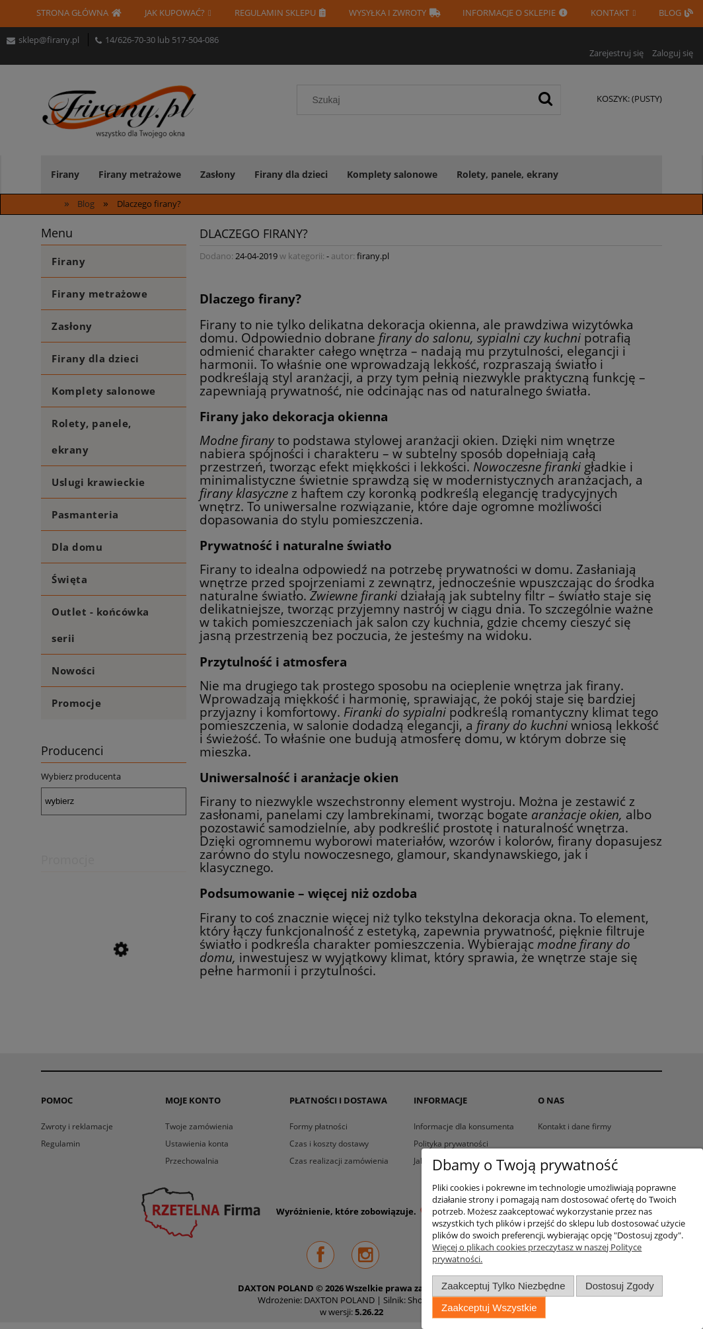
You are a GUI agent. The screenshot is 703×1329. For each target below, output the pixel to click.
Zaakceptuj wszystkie (488, 1307)
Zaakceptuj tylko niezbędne (503, 1285)
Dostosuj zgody (619, 1285)
